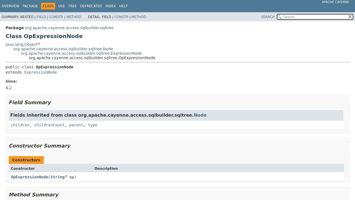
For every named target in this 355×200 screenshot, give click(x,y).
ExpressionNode (40, 72)
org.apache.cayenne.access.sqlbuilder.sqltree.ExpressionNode (81, 53)
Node (200, 115)
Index (110, 6)
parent (76, 125)
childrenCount (49, 125)
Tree (72, 6)
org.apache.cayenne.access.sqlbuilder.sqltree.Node (63, 49)
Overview (10, 6)
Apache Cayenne (335, 2)
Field (41, 17)
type (92, 125)
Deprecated (91, 6)
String (57, 177)
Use (61, 6)
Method (74, 17)
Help (123, 6)
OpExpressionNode (29, 177)
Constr (56, 17)
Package (30, 6)
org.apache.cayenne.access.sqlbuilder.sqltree (69, 28)
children (20, 125)
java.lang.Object (21, 44)
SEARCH (268, 17)
